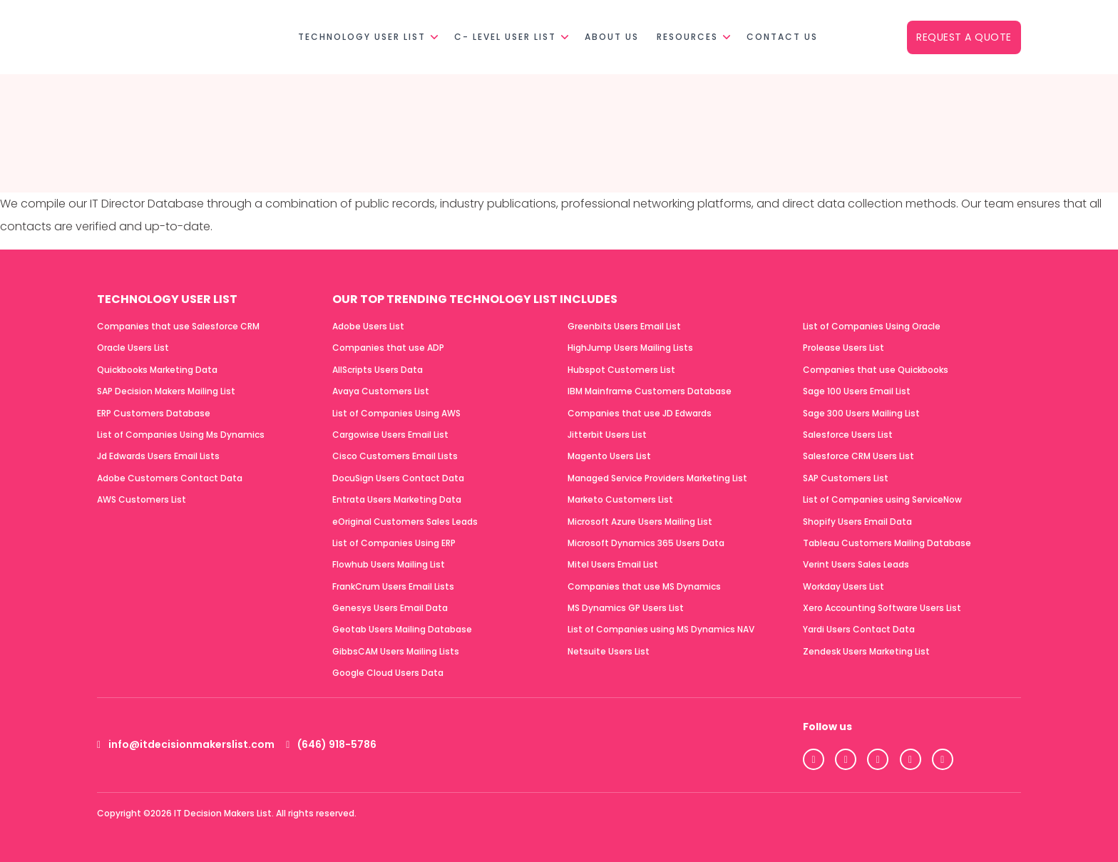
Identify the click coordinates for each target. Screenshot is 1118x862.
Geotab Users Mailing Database (402, 629)
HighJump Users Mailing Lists (630, 348)
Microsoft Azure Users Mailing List (640, 521)
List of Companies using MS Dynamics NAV (661, 629)
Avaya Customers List (380, 391)
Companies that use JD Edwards (640, 413)
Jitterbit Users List (607, 435)
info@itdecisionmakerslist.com (186, 744)
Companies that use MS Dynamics (644, 586)
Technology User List (362, 37)
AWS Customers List (141, 499)
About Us (612, 37)
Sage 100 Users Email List (857, 391)
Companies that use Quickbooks (875, 370)
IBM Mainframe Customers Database (650, 391)
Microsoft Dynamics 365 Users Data (646, 543)
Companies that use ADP (388, 348)
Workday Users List (843, 586)
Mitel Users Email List (613, 564)
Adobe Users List (368, 326)
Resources (687, 37)
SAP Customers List (845, 478)
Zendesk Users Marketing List (866, 651)
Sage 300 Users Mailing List (861, 413)
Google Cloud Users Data (387, 673)
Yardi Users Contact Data (859, 629)
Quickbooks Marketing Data (157, 370)
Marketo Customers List (620, 499)
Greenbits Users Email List (624, 326)
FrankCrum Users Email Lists (393, 586)
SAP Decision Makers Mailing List (166, 391)
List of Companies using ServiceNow (882, 499)
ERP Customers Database (153, 413)
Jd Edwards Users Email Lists (158, 456)
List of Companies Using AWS (396, 413)
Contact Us (782, 37)
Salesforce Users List (848, 435)
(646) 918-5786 (331, 744)
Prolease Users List (843, 348)
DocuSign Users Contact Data (398, 478)
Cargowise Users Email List (390, 435)
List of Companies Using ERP (394, 543)
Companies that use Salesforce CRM (178, 326)
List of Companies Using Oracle (871, 326)
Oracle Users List (133, 348)
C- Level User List (505, 37)
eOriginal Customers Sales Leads (405, 521)
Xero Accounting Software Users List (882, 608)
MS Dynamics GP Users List (626, 608)
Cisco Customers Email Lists (395, 456)
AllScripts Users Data (377, 370)
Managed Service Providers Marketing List (657, 478)
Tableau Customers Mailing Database (887, 543)
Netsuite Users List (609, 651)
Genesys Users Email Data (390, 608)
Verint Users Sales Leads (856, 564)
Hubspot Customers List (621, 370)
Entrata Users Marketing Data (396, 499)
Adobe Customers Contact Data (169, 478)
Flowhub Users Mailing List (388, 564)
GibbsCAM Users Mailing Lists (395, 651)
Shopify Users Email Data (857, 521)
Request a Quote (964, 37)
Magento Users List (609, 456)
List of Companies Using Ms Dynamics (181, 435)
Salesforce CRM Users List (858, 456)
